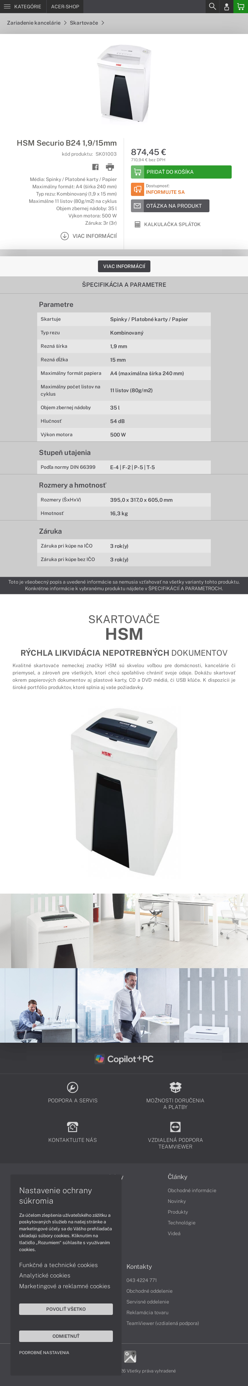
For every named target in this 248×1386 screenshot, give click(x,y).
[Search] (212, 6)
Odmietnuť (66, 1336)
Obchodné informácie (192, 1190)
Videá (174, 1233)
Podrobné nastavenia (44, 1352)
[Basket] (240, 6)
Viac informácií (124, 266)
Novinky (177, 1201)
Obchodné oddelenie (149, 1291)
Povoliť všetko (66, 1309)
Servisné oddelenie (147, 1302)
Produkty (178, 1212)
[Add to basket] (181, 172)
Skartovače (87, 23)
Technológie (182, 1222)
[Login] (226, 6)
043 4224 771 (141, 1280)
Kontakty (139, 1267)
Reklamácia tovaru (147, 1312)
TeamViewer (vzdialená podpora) (162, 1323)
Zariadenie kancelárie (36, 23)
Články (178, 1177)
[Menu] (23, 6)
